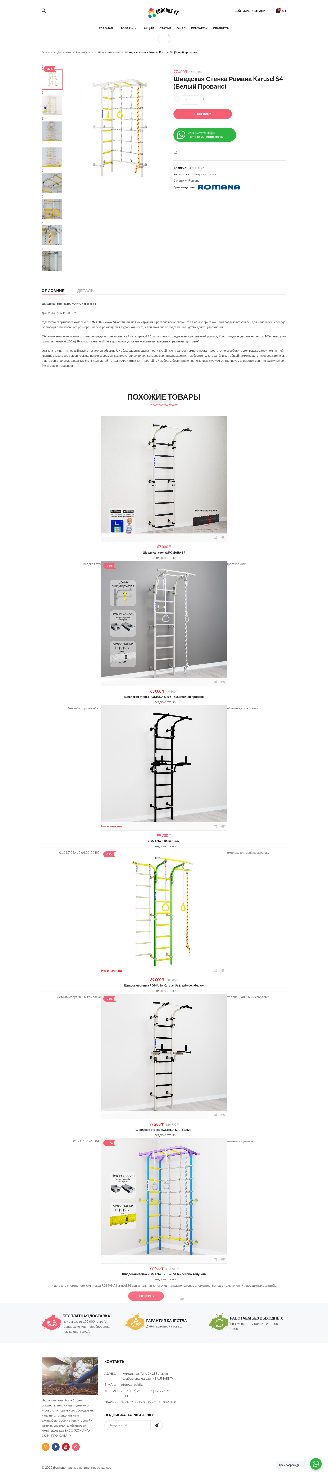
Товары (127, 28)
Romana (194, 180)
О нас (181, 28)
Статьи (165, 28)
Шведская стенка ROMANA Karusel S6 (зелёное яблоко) (164, 985)
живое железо (101, 1467)
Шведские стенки (109, 52)
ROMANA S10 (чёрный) (164, 841)
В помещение (84, 52)
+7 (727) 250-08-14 (138, 1391)
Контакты (199, 28)
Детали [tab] (85, 290)
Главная (106, 28)
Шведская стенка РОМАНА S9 (164, 552)
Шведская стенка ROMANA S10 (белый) (164, 1129)
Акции (149, 28)
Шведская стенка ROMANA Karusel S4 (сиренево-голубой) (164, 1274)
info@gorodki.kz (131, 1384)
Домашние (63, 52)
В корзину (202, 114)
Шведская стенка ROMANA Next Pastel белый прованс (164, 697)
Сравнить (221, 28)
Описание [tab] (53, 290)
